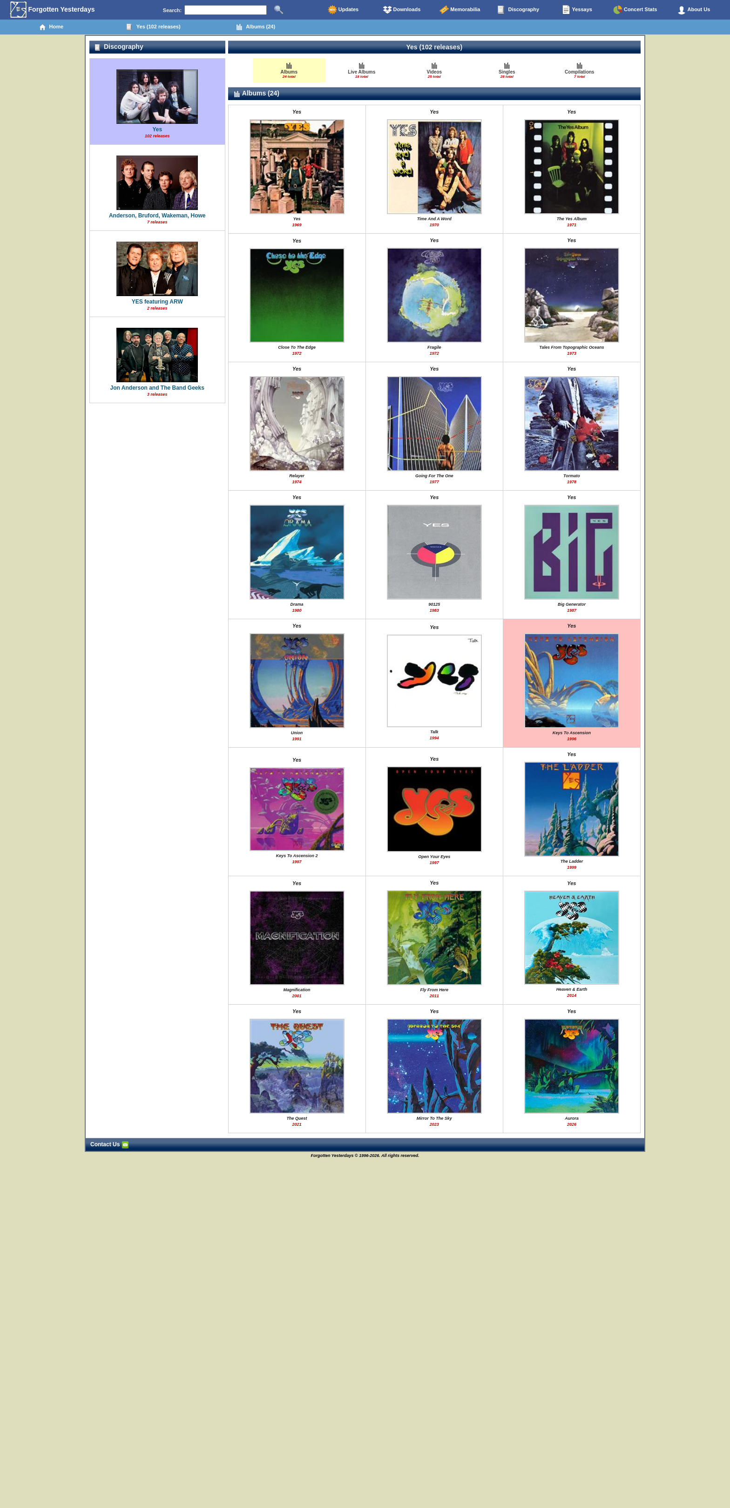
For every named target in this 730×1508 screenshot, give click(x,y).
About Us (693, 9)
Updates (343, 9)
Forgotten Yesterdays (52, 10)
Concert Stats (635, 9)
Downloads (402, 9)
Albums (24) (255, 27)
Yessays (576, 9)
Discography (518, 9)
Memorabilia (459, 9)
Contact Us (109, 1144)
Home (51, 27)
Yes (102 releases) (153, 27)
